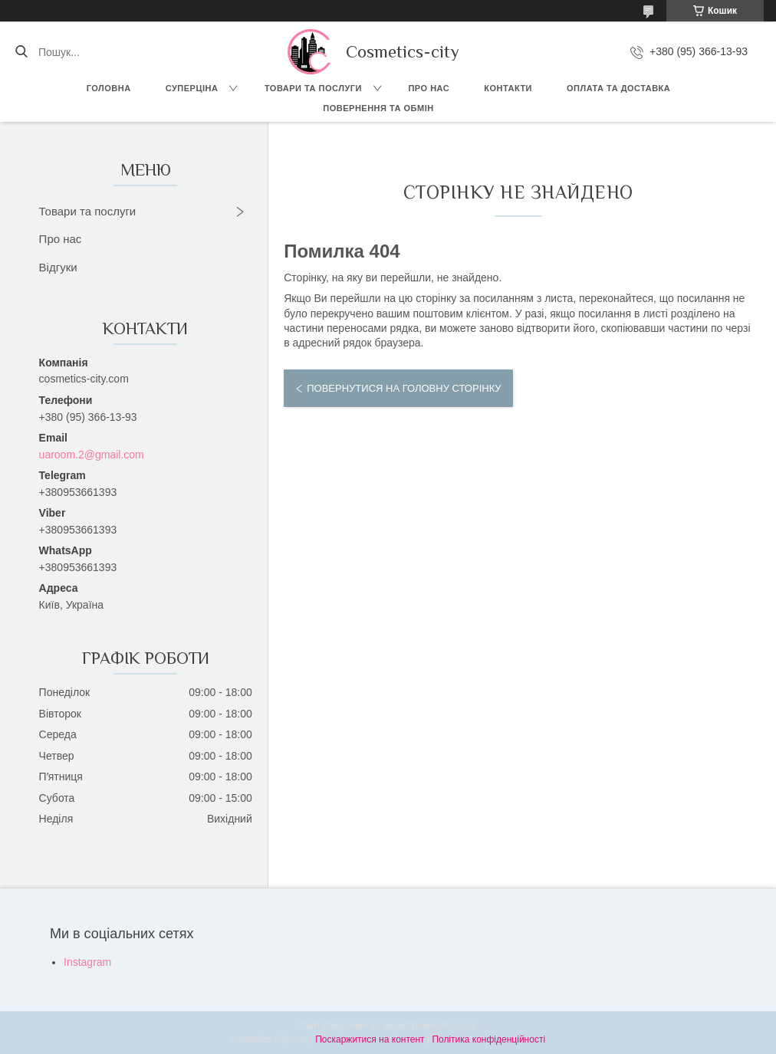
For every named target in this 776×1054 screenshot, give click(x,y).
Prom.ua (459, 1025)
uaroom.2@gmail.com (91, 454)
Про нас (428, 88)
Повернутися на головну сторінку (404, 388)
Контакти (508, 88)
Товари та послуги (313, 88)
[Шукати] (21, 52)
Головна (109, 88)
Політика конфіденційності (488, 1039)
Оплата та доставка (618, 88)
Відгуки (58, 267)
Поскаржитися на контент (369, 1039)
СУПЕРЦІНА (192, 88)
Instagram (87, 962)
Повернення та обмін (378, 108)
